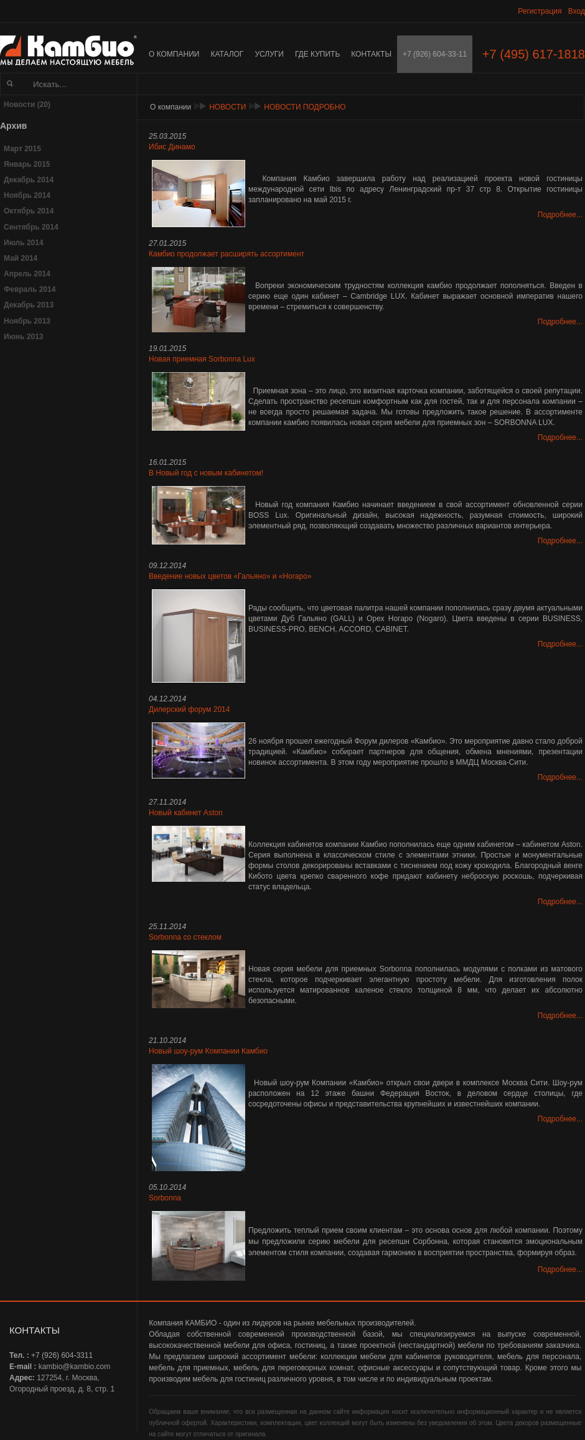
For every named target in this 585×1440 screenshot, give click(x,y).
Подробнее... (560, 214)
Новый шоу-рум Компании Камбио (208, 1051)
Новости (227, 107)
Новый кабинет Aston (186, 812)
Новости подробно (304, 107)
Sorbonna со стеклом (185, 937)
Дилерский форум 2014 (189, 709)
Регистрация (539, 11)
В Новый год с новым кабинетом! (206, 473)
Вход (576, 11)
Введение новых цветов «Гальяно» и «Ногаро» (230, 576)
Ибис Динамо (172, 147)
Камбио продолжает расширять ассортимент (226, 254)
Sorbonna (165, 1198)
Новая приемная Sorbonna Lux (202, 359)
